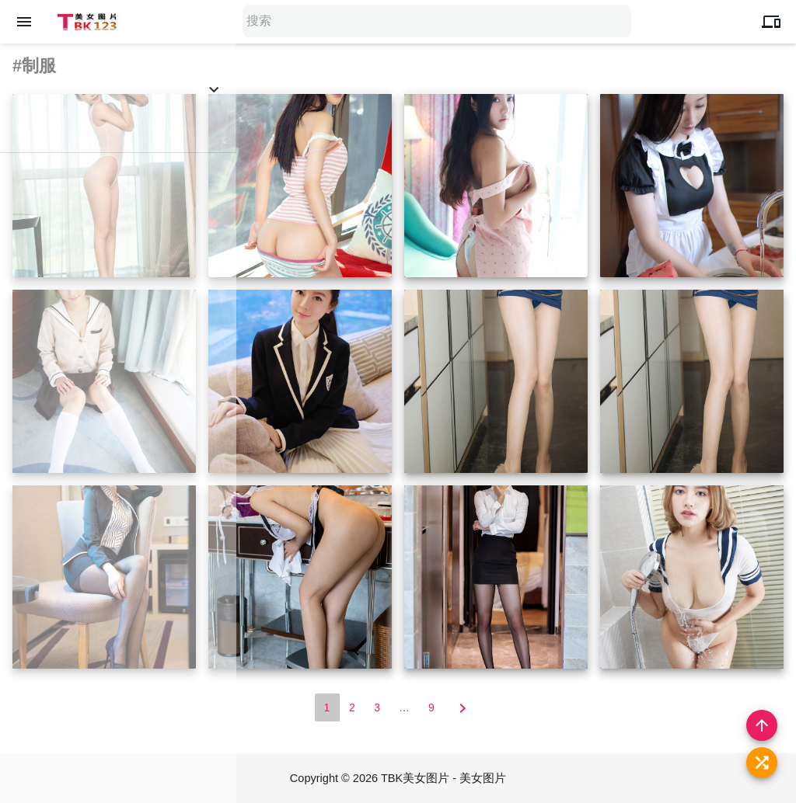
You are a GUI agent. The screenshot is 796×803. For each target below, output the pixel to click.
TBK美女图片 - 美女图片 (445, 777)
